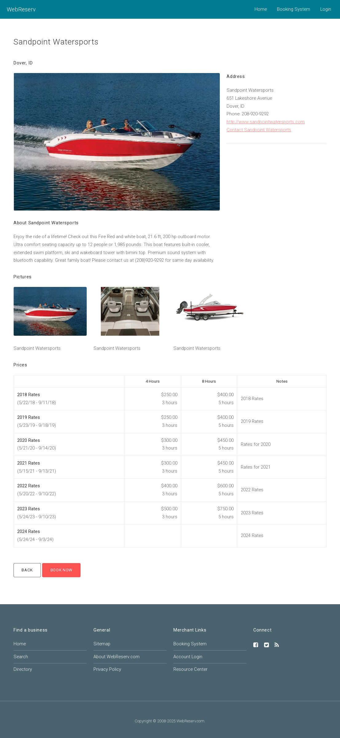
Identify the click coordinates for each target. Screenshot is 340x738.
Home (261, 9)
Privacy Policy (107, 669)
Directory (23, 669)
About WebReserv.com (116, 656)
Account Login (187, 656)
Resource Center (190, 669)
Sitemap (101, 644)
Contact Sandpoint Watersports (259, 130)
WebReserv (21, 9)
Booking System (293, 9)
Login (325, 9)
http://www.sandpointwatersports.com (266, 122)
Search (21, 656)
